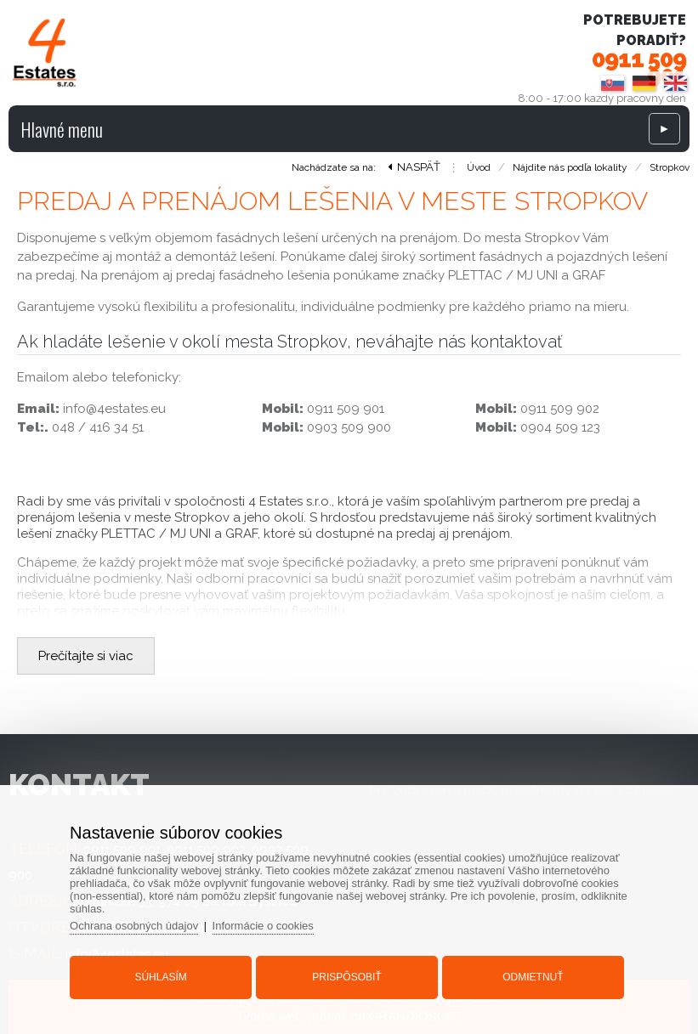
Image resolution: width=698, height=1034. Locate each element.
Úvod (479, 167)
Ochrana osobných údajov (134, 925)
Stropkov (669, 167)
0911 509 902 (559, 408)
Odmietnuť (532, 977)
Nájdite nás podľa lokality (570, 167)
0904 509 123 (560, 427)
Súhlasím (160, 977)
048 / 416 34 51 (98, 427)
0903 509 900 (349, 427)
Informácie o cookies (263, 925)
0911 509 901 (639, 67)
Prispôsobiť (346, 977)
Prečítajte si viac (85, 656)
